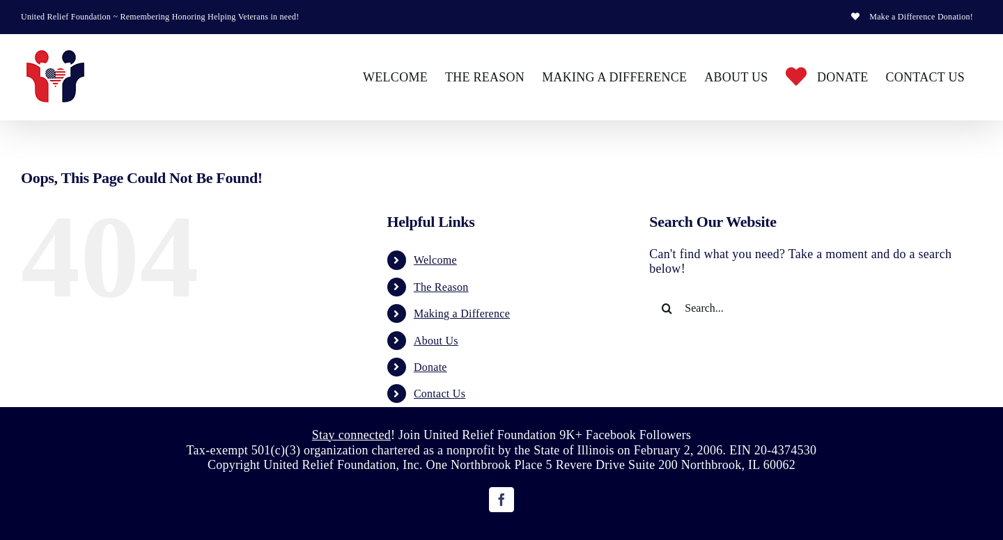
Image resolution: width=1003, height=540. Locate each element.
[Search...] (802, 308)
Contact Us (439, 393)
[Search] (666, 308)
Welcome (435, 260)
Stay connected (351, 435)
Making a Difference (462, 313)
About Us (436, 341)
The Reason (441, 287)
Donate (430, 367)
